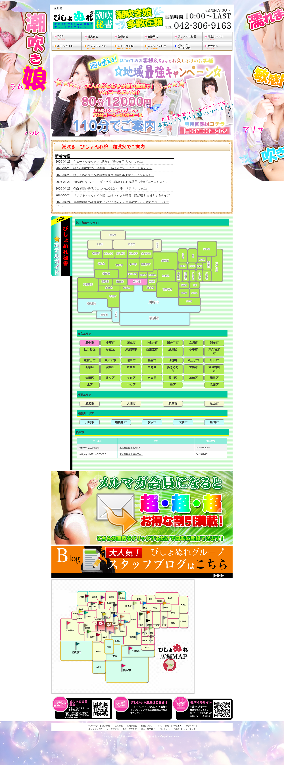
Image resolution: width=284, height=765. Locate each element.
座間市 (214, 422)
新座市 (172, 403)
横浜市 (152, 422)
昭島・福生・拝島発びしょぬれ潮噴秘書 (80, 611)
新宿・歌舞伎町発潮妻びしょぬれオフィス (148, 621)
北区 (90, 384)
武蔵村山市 (214, 369)
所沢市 (89, 403)
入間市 (131, 403)
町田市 (214, 360)
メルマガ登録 (113, 729)
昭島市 (131, 360)
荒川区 (172, 377)
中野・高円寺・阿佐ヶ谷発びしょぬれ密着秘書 (141, 614)
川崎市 (89, 422)
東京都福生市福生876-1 (131, 454)
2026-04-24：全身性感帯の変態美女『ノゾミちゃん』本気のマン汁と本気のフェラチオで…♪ (112, 204)
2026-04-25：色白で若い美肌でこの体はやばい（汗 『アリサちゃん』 (102, 188)
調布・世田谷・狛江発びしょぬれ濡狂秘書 (138, 633)
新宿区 (89, 367)
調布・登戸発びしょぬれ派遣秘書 (126, 622)
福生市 (152, 360)
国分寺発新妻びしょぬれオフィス (106, 618)
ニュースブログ (148, 729)
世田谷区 (89, 349)
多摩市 (110, 342)
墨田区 (214, 377)
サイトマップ (189, 729)
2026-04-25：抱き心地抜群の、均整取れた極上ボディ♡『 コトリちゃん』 (104, 168)
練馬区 (172, 349)
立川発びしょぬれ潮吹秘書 (86, 613)
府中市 (89, 342)
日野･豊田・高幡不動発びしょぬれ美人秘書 (85, 625)
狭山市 (214, 403)
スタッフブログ (130, 729)
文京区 (131, 377)
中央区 (131, 384)
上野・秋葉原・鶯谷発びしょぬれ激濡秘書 (164, 603)
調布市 (214, 342)
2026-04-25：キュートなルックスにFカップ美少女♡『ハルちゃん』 (100, 161)
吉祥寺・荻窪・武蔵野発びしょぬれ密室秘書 (122, 616)
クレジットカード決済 (169, 729)
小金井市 (152, 342)
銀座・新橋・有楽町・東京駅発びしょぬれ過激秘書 (164, 617)
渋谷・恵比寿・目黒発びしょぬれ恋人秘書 (146, 629)
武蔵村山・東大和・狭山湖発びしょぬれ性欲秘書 (93, 603)
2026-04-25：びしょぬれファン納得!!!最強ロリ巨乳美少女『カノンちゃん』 (105, 175)
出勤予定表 (132, 726)
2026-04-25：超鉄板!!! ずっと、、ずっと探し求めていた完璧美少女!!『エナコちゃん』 (112, 181)
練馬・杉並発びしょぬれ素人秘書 (135, 603)
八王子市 (193, 360)
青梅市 (193, 367)
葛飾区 (193, 377)
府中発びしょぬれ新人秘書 (101, 623)
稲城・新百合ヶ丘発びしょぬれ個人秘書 (110, 632)
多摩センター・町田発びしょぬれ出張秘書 (89, 631)
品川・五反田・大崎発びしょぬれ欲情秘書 (152, 636)
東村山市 (89, 360)
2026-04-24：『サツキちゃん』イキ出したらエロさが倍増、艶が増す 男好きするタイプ (113, 195)
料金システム (147, 726)
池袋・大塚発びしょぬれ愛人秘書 (144, 603)
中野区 (152, 367)
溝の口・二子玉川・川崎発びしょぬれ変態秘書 (130, 648)
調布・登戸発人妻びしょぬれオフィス (121, 624)
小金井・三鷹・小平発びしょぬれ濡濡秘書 (115, 615)
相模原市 (121, 422)
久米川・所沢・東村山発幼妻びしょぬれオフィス (103, 597)
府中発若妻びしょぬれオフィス (109, 624)
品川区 (214, 384)
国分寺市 (173, 342)
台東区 (152, 377)
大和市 (183, 422)
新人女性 (106, 726)
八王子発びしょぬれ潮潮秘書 (68, 623)
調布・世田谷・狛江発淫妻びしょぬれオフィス (116, 628)
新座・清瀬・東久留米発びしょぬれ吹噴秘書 (120, 593)
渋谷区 (110, 367)
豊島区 (131, 367)
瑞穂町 (172, 360)
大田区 (89, 377)
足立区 (110, 377)
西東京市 (152, 349)
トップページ (92, 726)
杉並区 (110, 349)
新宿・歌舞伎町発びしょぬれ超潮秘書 (148, 612)
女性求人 (177, 726)
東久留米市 (214, 351)
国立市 (131, 342)
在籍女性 (119, 726)
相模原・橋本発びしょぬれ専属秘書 (77, 644)
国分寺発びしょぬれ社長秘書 (104, 614)
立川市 (193, 342)
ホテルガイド (192, 726)
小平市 (193, 349)
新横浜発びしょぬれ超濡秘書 (123, 665)
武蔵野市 (131, 349)
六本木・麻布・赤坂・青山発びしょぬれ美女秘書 (151, 628)
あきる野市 (173, 369)
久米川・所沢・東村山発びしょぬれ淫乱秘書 (100, 603)
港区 (173, 384)
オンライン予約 (95, 729)
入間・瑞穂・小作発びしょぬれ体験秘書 (87, 596)
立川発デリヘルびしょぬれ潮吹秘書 (142, 18)
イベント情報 (163, 726)
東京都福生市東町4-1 (130, 447)
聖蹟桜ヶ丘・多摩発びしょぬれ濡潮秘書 (98, 634)
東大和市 (110, 360)
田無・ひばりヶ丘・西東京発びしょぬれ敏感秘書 (115, 605)
